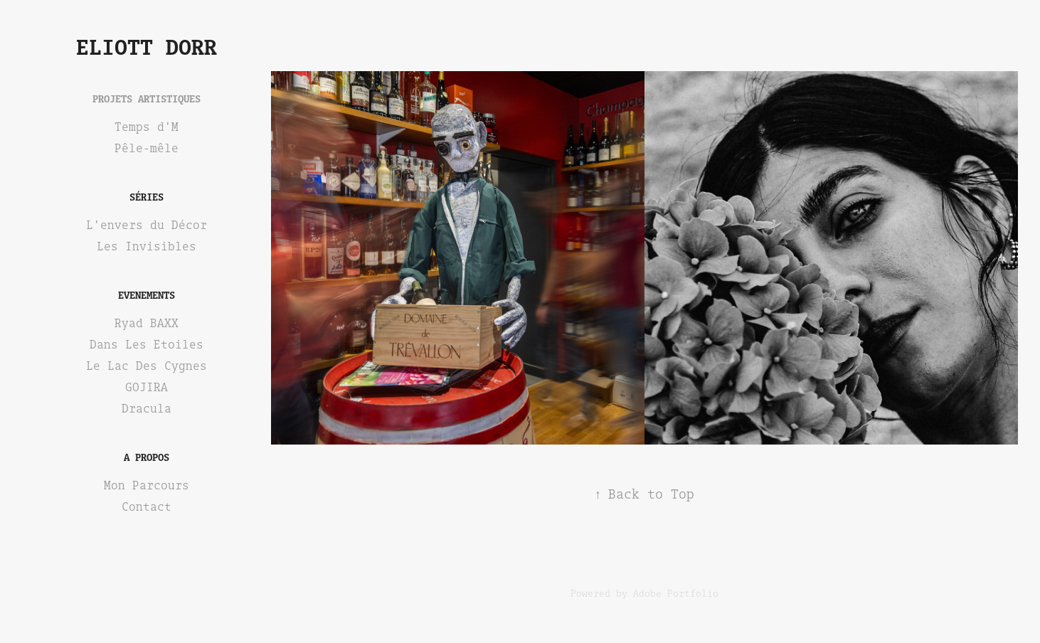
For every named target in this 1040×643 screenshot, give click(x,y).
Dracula (146, 408)
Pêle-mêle (147, 148)
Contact (146, 506)
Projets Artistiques (146, 98)
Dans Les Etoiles (146, 344)
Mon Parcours (146, 485)
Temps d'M (147, 126)
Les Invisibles (146, 246)
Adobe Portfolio (675, 593)
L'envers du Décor (146, 225)
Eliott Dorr (146, 46)
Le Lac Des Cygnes (146, 365)
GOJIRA (146, 387)
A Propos (146, 457)
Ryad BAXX (147, 323)
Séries (146, 197)
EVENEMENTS (146, 295)
